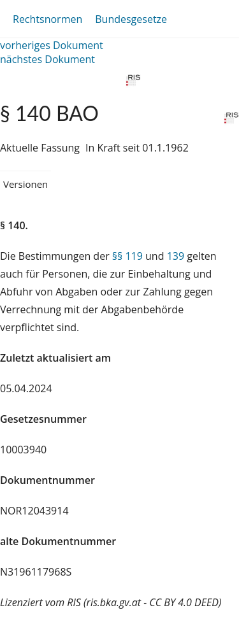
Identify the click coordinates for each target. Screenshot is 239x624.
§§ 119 (127, 256)
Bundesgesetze (131, 19)
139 (175, 256)
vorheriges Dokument (51, 45)
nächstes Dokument (47, 59)
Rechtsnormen (47, 19)
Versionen (25, 184)
